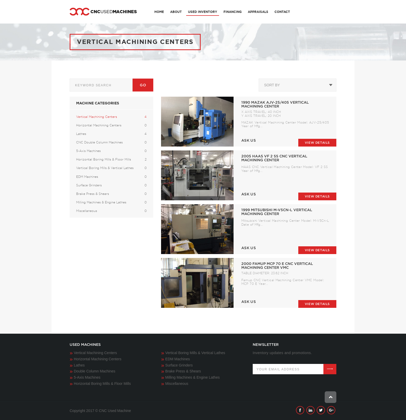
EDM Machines (177, 359)
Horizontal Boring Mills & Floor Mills (102, 383)
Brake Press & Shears (183, 371)
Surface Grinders (179, 365)
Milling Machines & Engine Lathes (192, 377)
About (176, 11)
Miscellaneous (176, 383)
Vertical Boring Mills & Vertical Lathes (195, 353)
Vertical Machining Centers (95, 353)
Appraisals (258, 11)
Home (159, 11)
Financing (232, 11)
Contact (282, 11)
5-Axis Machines (87, 377)
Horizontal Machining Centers (97, 359)
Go (143, 85)
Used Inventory (202, 11)
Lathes (79, 365)
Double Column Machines (94, 371)
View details (317, 142)
